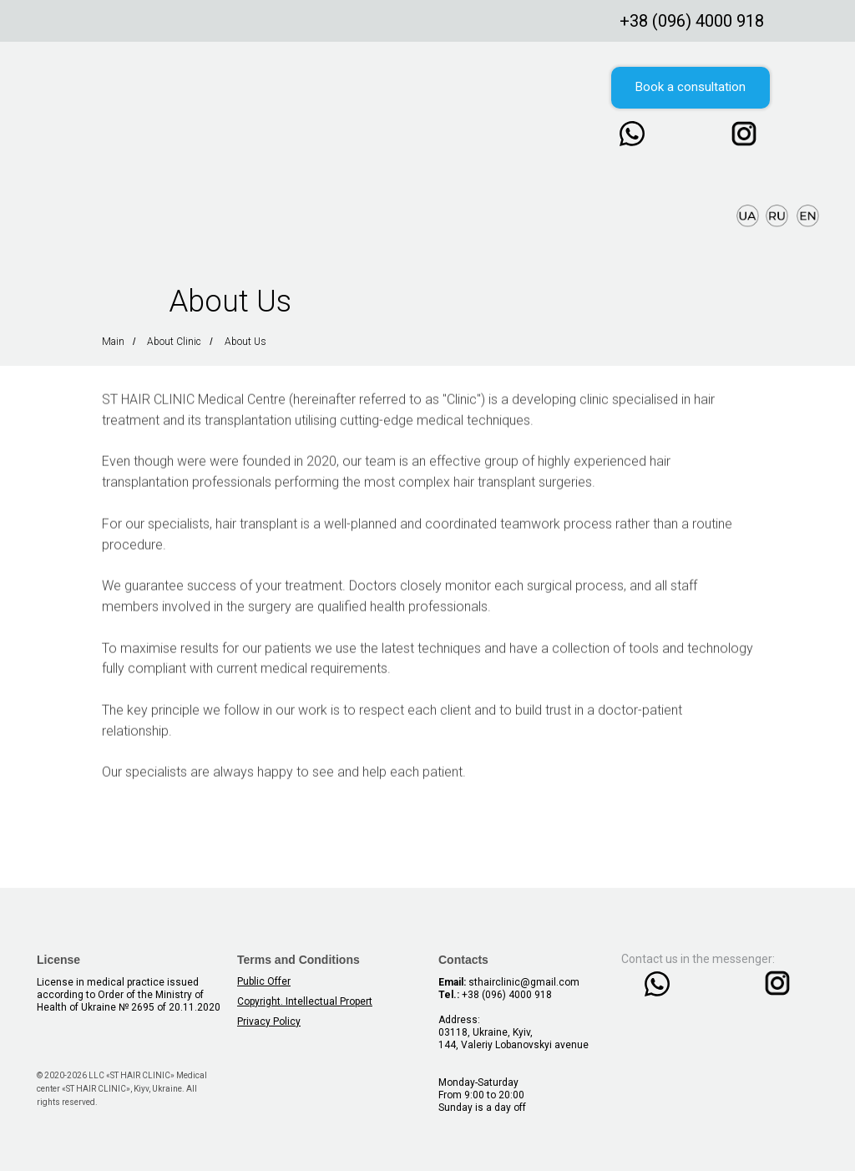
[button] (690, 88)
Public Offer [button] (264, 981)
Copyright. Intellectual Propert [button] (304, 1001)
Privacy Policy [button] (269, 1021)
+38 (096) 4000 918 (692, 21)
